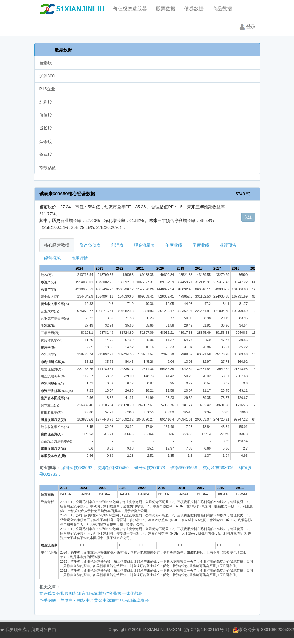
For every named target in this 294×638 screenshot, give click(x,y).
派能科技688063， (78, 467)
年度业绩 (173, 245)
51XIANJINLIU (80, 9)
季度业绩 (200, 245)
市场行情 (79, 258)
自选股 (45, 62)
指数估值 (47, 167)
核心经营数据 (56, 245)
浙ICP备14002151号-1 (206, 629)
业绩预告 (228, 245)
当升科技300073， (151, 467)
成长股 (45, 128)
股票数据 (63, 49)
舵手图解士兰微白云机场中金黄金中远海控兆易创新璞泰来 (94, 600)
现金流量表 (144, 245)
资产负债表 (90, 245)
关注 (248, 217)
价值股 (45, 115)
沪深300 (47, 76)
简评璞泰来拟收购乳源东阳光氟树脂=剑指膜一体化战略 (91, 593)
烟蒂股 (45, 141)
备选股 (45, 154)
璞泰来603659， (185, 467)
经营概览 (52, 258)
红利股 (45, 102)
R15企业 (47, 89)
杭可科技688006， (220, 467)
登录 (247, 27)
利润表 (117, 245)
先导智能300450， (115, 467)
